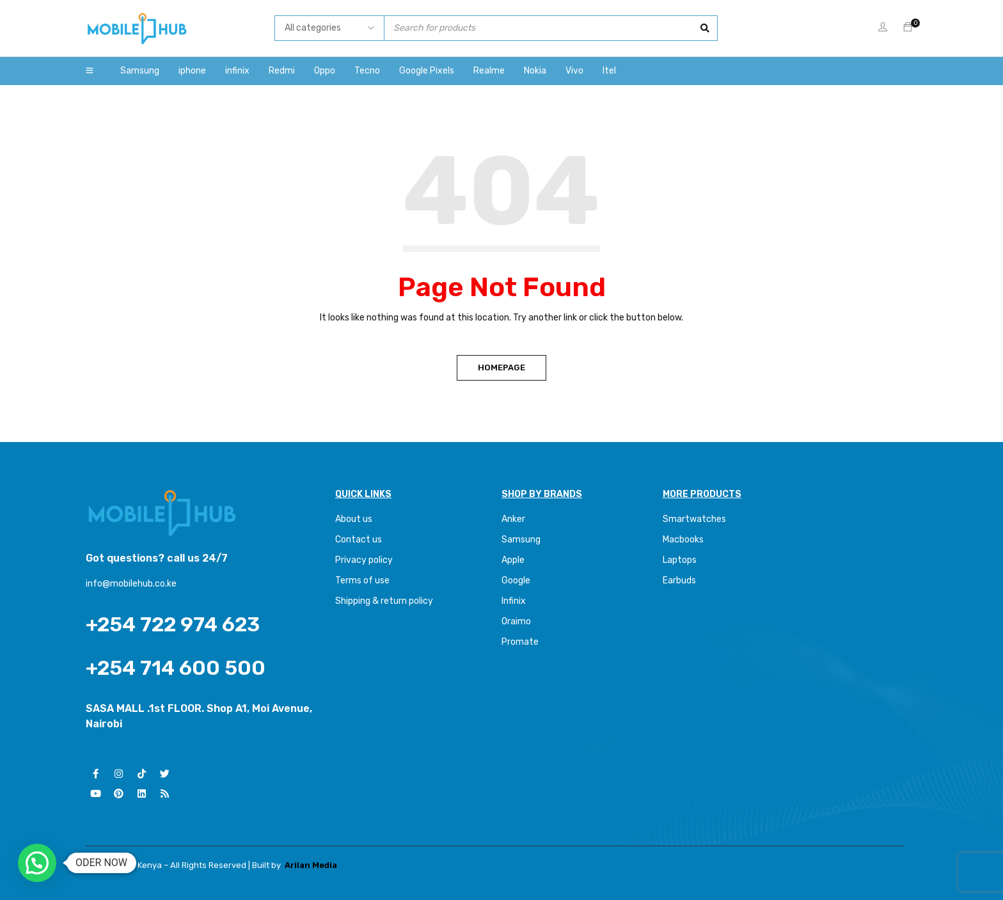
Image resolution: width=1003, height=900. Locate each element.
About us (353, 519)
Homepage (501, 367)
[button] (37, 863)
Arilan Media (311, 865)
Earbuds (679, 580)
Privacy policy (364, 560)
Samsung (521, 539)
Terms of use (362, 580)
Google (516, 580)
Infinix (514, 601)
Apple (513, 560)
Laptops (680, 560)
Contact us (358, 539)
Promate (520, 641)
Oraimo (516, 621)
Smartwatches (695, 519)
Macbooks (683, 539)
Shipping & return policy (384, 601)
